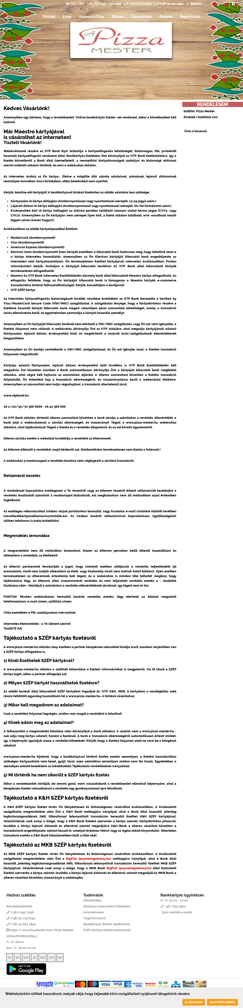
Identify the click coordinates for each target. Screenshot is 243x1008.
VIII (25, 957)
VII (17, 957)
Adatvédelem (93, 912)
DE (90, 3)
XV (60, 957)
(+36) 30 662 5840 (169, 3)
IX (34, 957)
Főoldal (49, 17)
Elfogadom (194, 1002)
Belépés (196, 3)
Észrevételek (141, 17)
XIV (51, 957)
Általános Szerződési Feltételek (106, 906)
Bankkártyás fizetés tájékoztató (106, 924)
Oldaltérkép (92, 900)
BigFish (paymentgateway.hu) (88, 858)
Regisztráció (190, 17)
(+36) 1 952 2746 (108, 3)
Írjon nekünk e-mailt (177, 912)
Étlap (67, 17)
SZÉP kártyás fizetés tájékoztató (107, 930)
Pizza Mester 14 (25, 900)
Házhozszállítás (91, 17)
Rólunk (118, 17)
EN (82, 3)
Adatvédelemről (222, 1002)
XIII (42, 957)
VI (9, 957)
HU (70, 3)
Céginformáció (94, 918)
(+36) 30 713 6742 (138, 3)
